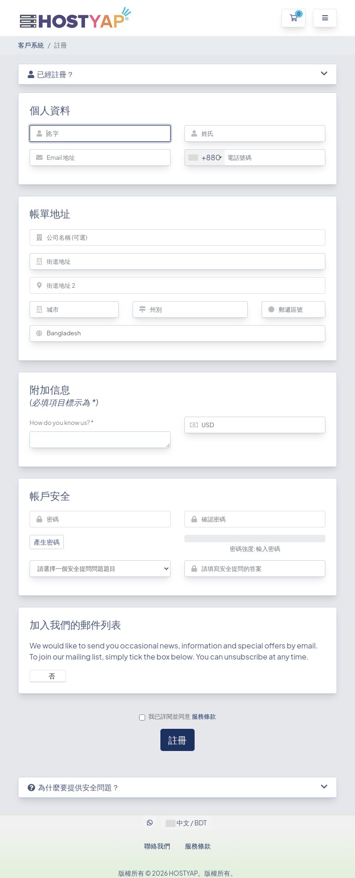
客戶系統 (31, 45)
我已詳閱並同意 (177, 717)
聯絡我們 (157, 846)
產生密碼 (47, 542)
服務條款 (204, 716)
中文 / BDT (186, 822)
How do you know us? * (62, 422)
